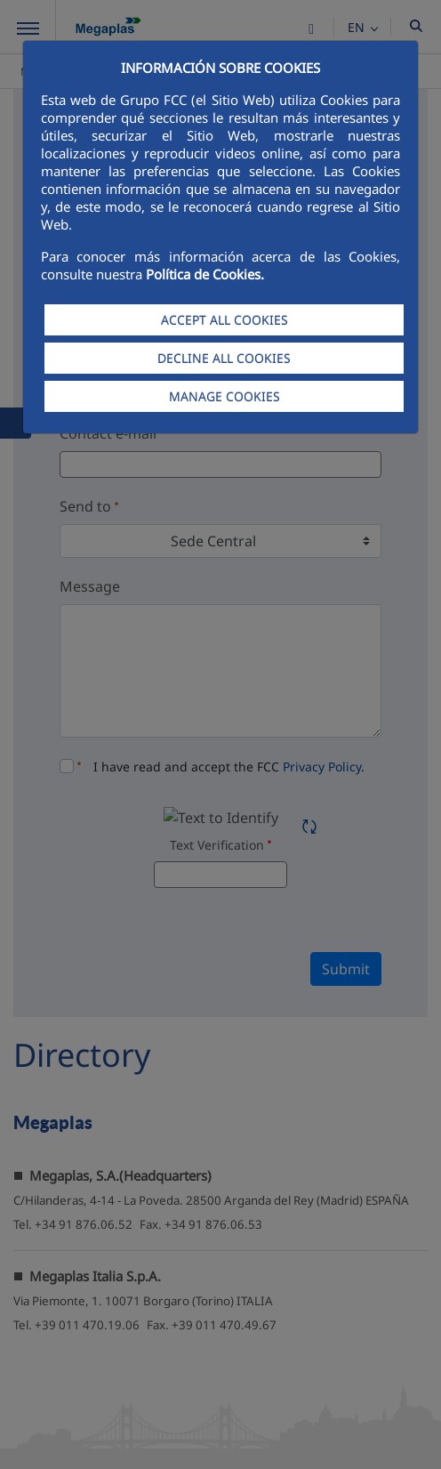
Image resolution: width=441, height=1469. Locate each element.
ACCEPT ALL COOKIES (224, 319)
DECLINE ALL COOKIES (224, 358)
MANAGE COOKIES (224, 396)
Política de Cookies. (205, 274)
